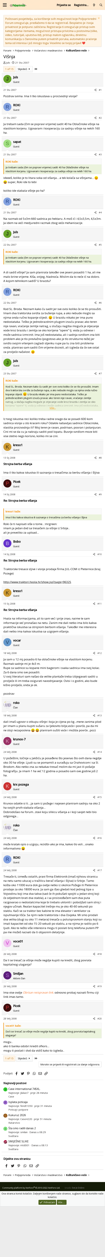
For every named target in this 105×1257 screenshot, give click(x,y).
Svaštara (13, 1186)
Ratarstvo (14, 1173)
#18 (99, 1004)
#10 (99, 604)
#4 (100, 262)
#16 (99, 888)
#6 (100, 353)
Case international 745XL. (24, 1139)
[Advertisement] (52, 89)
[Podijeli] (95, 140)
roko (16, 753)
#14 (99, 802)
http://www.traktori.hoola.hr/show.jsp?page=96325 (37, 632)
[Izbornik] (5, 5)
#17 (99, 920)
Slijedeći (24, 119)
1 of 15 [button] (9, 119)
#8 (100, 508)
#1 (100, 140)
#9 (100, 544)
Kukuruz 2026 (17, 1165)
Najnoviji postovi (14, 1133)
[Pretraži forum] (100, 5)
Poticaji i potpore (18, 1160)
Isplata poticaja (18, 1152)
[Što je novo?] (94, 5)
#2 (100, 168)
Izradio (74, 1238)
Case (11, 1147)
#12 (99, 703)
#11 (99, 654)
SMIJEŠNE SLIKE (18, 1192)
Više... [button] (53, 458)
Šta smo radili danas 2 (22, 1179)
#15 (99, 847)
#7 (100, 424)
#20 (99, 1069)
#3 (100, 204)
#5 (100, 295)
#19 (99, 1036)
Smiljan (18, 1024)
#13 (99, 765)
